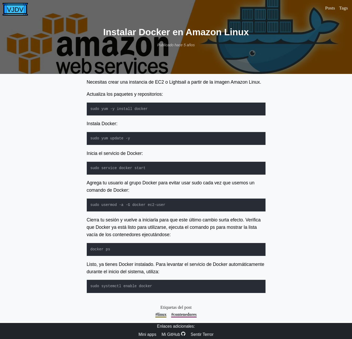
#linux (160, 314)
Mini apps (147, 334)
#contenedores (183, 314)
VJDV (15, 9)
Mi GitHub (174, 334)
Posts (330, 8)
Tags (343, 8)
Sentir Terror (202, 334)
